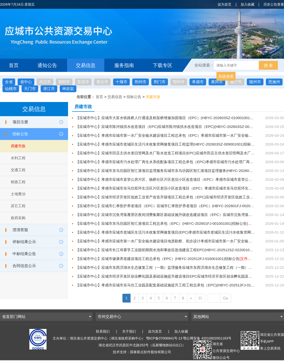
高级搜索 (226, 76)
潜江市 (49, 89)
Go (225, 298)
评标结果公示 (24, 242)
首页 (14, 65)
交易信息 (85, 65)
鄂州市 (179, 82)
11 (200, 298)
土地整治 (18, 194)
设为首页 (224, 4)
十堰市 (121, 82)
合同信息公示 (24, 266)
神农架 (68, 89)
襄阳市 (64, 82)
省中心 (26, 82)
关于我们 (129, 331)
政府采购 (18, 218)
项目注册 (20, 122)
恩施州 (274, 82)
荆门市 (160, 82)
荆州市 (140, 82)
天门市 (30, 89)
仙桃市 (11, 89)
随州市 (255, 82)
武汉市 (45, 82)
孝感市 (198, 82)
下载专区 (162, 65)
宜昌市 (83, 82)
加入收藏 (247, 4)
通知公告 (47, 65)
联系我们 (103, 331)
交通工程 (18, 170)
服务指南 (124, 65)
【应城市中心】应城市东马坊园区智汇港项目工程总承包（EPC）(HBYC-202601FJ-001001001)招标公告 (175, 223)
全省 (9, 82)
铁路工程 (18, 182)
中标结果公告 (24, 254)
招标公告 (134, 97)
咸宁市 (236, 82)
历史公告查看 (273, 4)
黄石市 (102, 82)
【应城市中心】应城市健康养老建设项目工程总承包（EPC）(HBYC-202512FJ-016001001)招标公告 (171, 259)
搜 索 (268, 65)
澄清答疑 (20, 230)
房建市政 (153, 97)
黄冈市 (217, 82)
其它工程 (18, 206)
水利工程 (18, 158)
